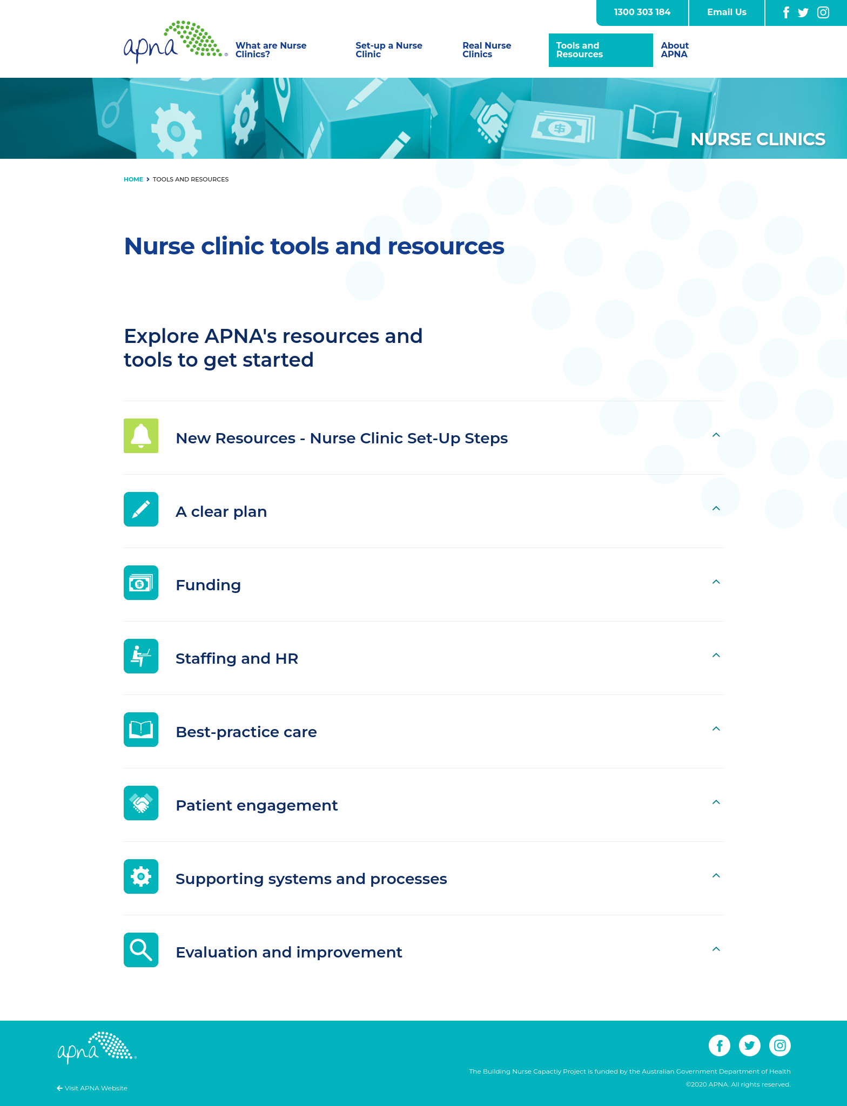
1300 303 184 (642, 12)
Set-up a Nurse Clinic (389, 50)
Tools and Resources (579, 50)
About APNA (675, 50)
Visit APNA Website (96, 1088)
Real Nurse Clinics (486, 50)
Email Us (727, 12)
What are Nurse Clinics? (271, 50)
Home (133, 179)
